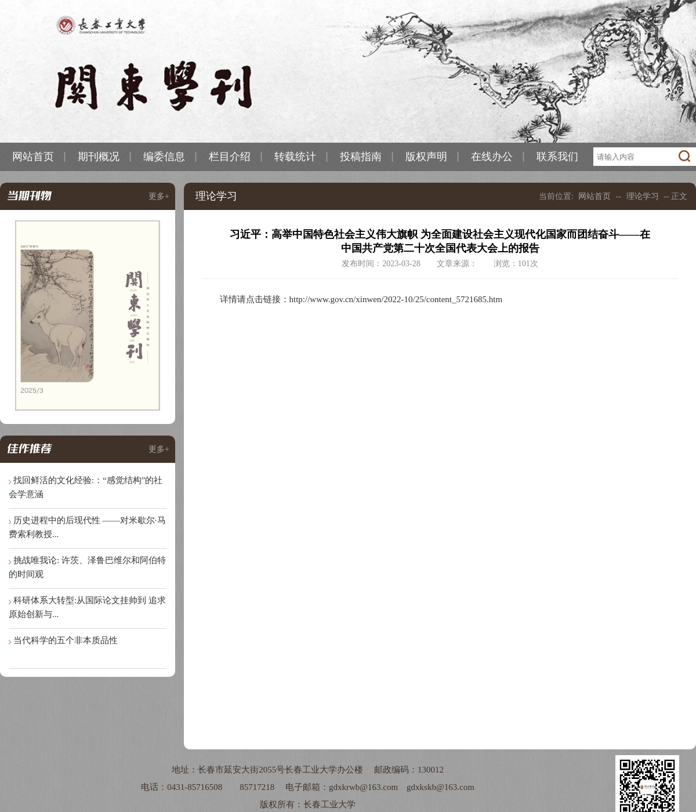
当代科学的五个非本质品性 (65, 640)
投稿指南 (361, 156)
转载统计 (295, 156)
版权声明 (426, 156)
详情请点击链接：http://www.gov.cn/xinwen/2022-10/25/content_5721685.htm (361, 299)
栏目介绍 (230, 156)
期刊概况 (98, 156)
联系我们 (557, 156)
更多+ (158, 196)
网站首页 (33, 156)
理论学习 (642, 196)
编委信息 (164, 156)
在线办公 (492, 156)
